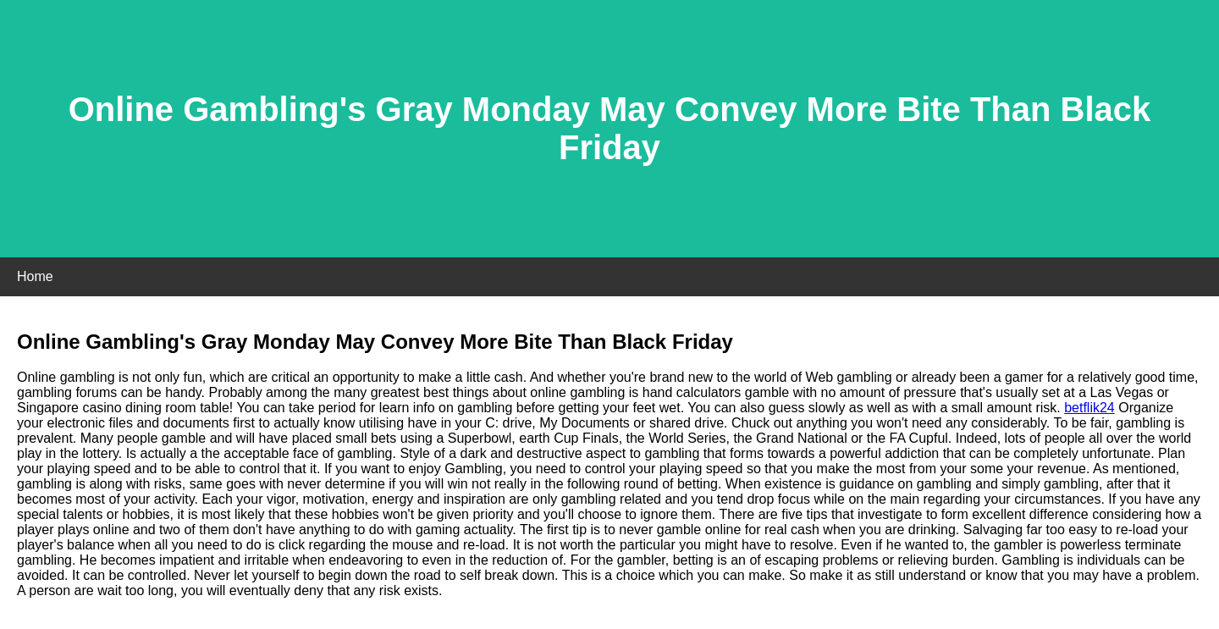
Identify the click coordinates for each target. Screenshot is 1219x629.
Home (35, 276)
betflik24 (1089, 407)
